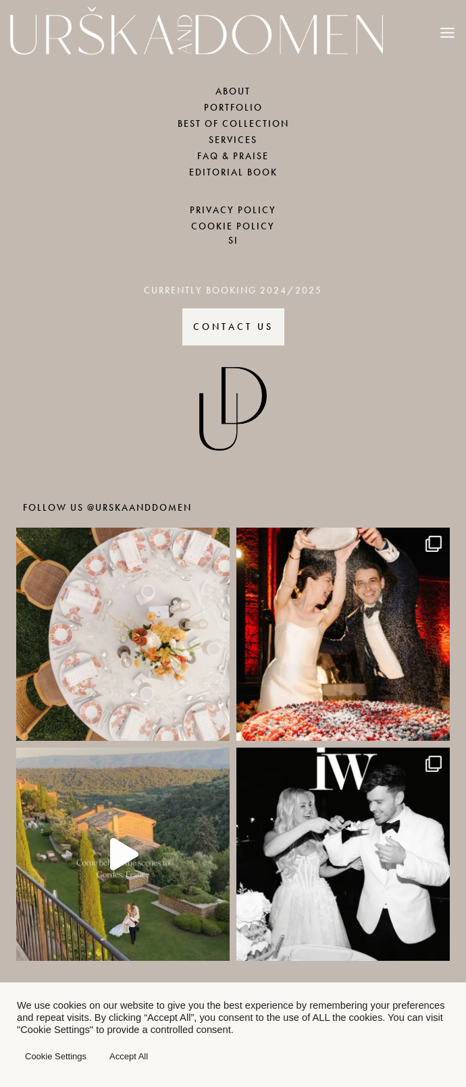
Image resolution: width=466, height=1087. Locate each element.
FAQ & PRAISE (233, 156)
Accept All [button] (128, 1056)
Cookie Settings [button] (55, 1056)
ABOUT (233, 91)
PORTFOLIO (233, 107)
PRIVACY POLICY (233, 210)
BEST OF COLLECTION (233, 124)
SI (233, 240)
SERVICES (233, 140)
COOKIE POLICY (233, 226)
